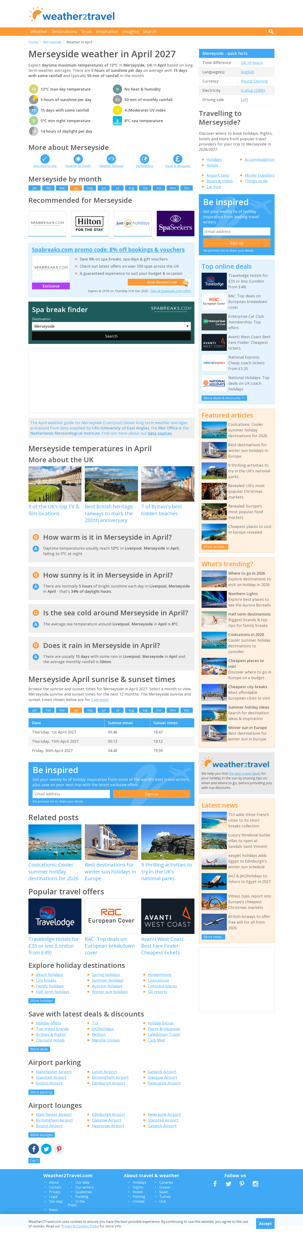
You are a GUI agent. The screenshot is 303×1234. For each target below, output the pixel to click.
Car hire (213, 186)
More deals (39, 1057)
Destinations (64, 31)
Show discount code (160, 291)
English (247, 71)
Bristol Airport (49, 1091)
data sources (160, 441)
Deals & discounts (177, 166)
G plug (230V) (253, 90)
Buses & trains (219, 180)
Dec (186, 188)
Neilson (99, 1042)
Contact (55, 1195)
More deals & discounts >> (224, 398)
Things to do (256, 180)
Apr (76, 188)
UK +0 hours (252, 62)
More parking (41, 1100)
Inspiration (107, 31)
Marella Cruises (106, 1048)
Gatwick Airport (162, 1079)
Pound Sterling (254, 81)
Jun (104, 188)
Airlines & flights (51, 1042)
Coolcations (158, 988)
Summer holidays (107, 988)
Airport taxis (217, 175)
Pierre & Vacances (164, 1036)
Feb (48, 188)
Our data (82, 1190)
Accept (265, 1223)
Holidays (214, 159)
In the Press (76, 1211)
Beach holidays (49, 982)
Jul (117, 188)
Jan (34, 188)
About (54, 1190)
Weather (39, 31)
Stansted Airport (51, 1085)
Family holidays (50, 993)
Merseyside (52, 42)
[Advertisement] (198, 13)
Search (149, 31)
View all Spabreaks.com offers (170, 299)
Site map (56, 1209)
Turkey (165, 1204)
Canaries (166, 1190)
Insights (130, 31)
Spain (163, 1200)
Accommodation (259, 159)
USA (162, 1209)
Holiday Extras (161, 1031)
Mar (62, 188)
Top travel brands (52, 1036)
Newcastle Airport (164, 1091)
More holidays (42, 1008)
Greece (164, 1195)
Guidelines (84, 1200)
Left (244, 99)
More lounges (42, 1143)
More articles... (215, 546)
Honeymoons (159, 982)
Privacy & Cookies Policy (80, 1226)
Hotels (212, 165)
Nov (173, 188)
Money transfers (260, 175)
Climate (139, 1209)
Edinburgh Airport (108, 1091)
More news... (213, 937)
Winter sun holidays (110, 999)
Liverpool (99, 707)
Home (33, 42)
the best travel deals (244, 773)
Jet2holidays (103, 1036)
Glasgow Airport (162, 1085)
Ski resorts (157, 999)
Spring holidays (106, 982)
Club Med (156, 1048)
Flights (138, 1195)
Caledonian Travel (164, 1042)
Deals (86, 31)
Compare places (162, 993)
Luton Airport (104, 1079)
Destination (41, 327)
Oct (159, 188)
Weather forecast (111, 166)
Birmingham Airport (110, 1085)
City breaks (46, 988)
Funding (82, 1204)
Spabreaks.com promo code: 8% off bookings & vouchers (108, 257)
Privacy (54, 1200)
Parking (139, 1204)
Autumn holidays (107, 993)
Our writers (85, 1195)
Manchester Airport (54, 1079)
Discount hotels (50, 1048)
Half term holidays (52, 999)
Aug (131, 188)
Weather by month (78, 166)
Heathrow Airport (108, 1134)
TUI (95, 1031)
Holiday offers (48, 1031)
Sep (145, 188)
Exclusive (51, 294)
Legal (53, 1204)
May (90, 188)
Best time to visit (45, 166)
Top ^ (34, 1169)
